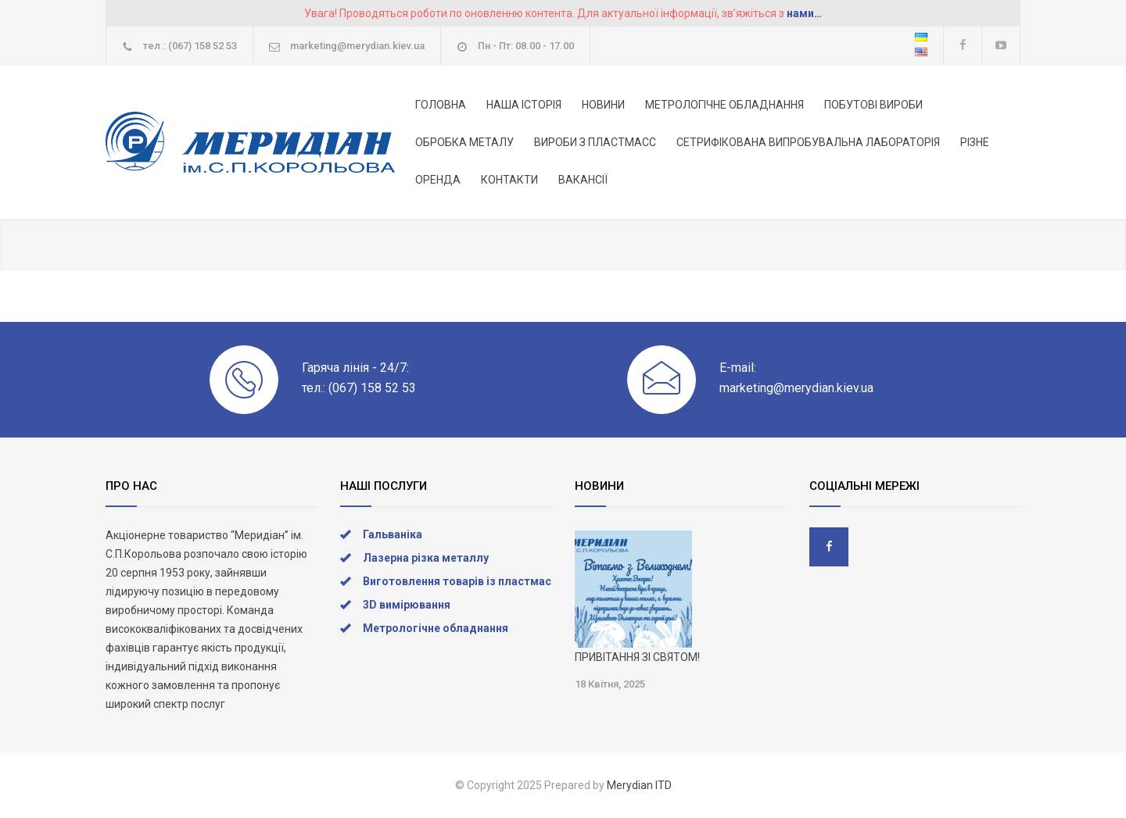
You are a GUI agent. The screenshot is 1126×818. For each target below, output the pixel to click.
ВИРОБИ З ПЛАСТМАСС (595, 142)
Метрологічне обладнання (435, 628)
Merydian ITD (639, 785)
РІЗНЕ (974, 142)
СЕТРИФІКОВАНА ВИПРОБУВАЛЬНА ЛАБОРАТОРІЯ (808, 142)
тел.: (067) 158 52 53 (190, 46)
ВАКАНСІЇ (583, 179)
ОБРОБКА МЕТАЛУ (464, 142)
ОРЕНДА (438, 179)
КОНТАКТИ (509, 179)
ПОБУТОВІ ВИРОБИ (873, 104)
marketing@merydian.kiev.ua (357, 46)
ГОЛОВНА (440, 104)
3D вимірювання (406, 604)
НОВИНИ (603, 104)
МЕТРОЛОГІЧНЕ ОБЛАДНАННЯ (724, 104)
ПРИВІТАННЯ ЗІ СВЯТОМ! (637, 657)
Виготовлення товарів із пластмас (457, 581)
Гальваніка (392, 534)
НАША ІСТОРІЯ (523, 104)
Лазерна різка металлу (426, 558)
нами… (804, 13)
